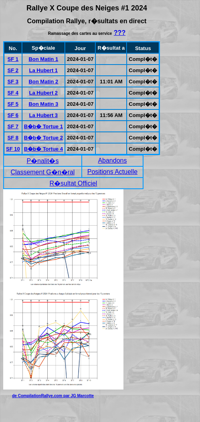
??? (119, 32)
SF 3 (13, 82)
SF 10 (13, 149)
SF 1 (13, 59)
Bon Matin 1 (43, 59)
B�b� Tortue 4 (43, 149)
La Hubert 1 (43, 70)
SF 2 (13, 70)
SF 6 (13, 115)
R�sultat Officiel (73, 183)
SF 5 (13, 104)
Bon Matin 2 (43, 82)
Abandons (112, 160)
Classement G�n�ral (42, 172)
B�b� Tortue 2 (43, 138)
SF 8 (13, 138)
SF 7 (13, 126)
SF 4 (13, 93)
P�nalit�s (42, 160)
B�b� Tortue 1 (43, 126)
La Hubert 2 (43, 93)
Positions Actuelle (112, 171)
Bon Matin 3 (43, 104)
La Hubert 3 (43, 115)
